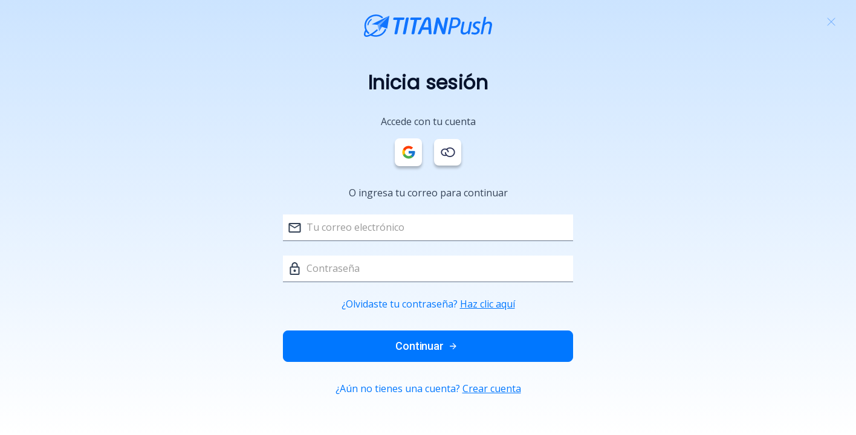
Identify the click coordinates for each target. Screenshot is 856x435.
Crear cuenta (491, 388)
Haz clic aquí (487, 304)
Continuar (428, 346)
